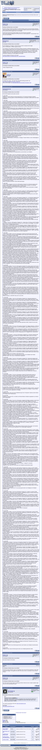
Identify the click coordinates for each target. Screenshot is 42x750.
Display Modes (36, 20)
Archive (38, 745)
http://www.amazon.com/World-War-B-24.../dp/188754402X (14, 56)
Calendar (33, 12)
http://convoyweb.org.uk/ (21, 703)
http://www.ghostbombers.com (8, 706)
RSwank (5, 41)
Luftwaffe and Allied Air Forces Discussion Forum (11, 7)
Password (25, 9)
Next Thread (24, 712)
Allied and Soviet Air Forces (12, 8)
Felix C (4, 24)
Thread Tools (31, 20)
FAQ (6, 12)
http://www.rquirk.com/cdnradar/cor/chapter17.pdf (21, 82)
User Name (26, 8)
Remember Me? (36, 8)
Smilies (4, 720)
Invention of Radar (6, 739)
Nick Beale (10, 691)
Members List (18, 12)
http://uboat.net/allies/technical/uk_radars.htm (11, 81)
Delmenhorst (6, 89)
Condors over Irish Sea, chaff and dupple (6, 737)
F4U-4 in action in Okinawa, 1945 (5, 729)
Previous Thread (18, 712)
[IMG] (4, 721)
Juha (8, 74)
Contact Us (27, 745)
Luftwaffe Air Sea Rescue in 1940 (5, 734)
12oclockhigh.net (33, 745)
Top (40, 745)
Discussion (5, 8)
